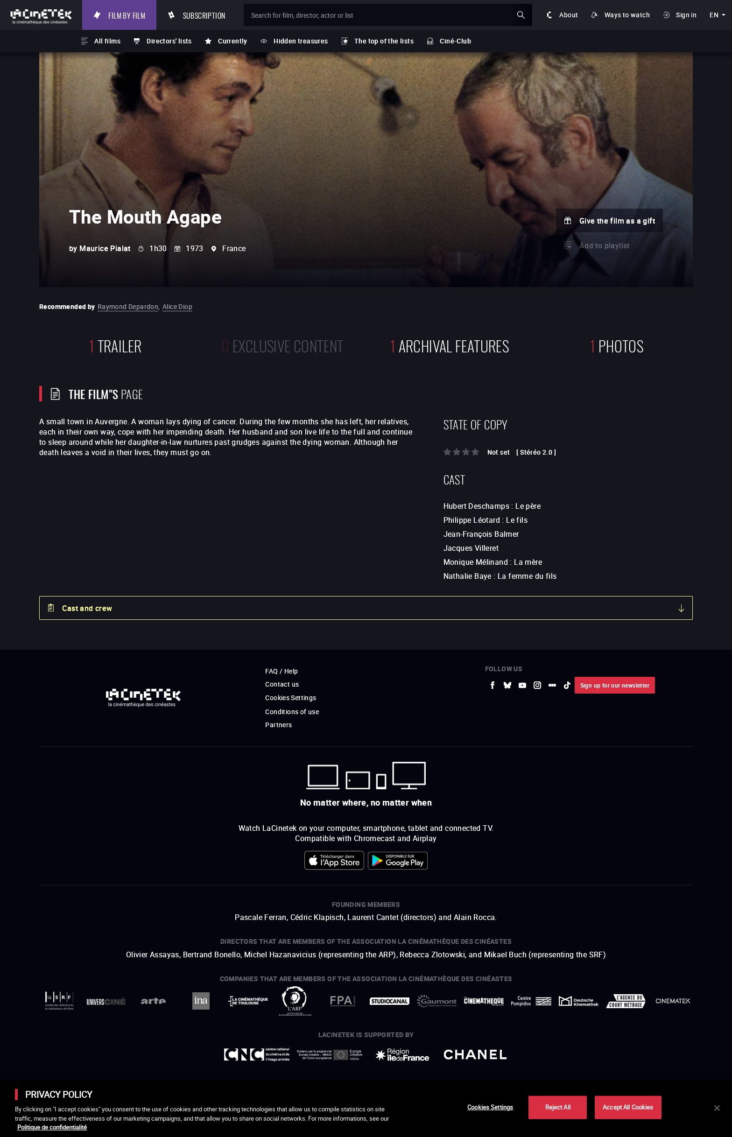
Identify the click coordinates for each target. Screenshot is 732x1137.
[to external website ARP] (295, 1001)
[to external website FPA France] (342, 1001)
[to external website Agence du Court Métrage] (626, 1001)
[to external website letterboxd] (552, 685)
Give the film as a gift (617, 221)
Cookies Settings (290, 697)
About (568, 14)
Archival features (449, 344)
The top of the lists (384, 40)
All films (107, 40)
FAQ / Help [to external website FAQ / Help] (281, 671)
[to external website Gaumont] (437, 1001)
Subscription (204, 15)
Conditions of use (292, 711)
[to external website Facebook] (492, 685)
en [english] (714, 14)
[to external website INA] (200, 1001)
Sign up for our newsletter (614, 685)
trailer (115, 344)
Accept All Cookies (628, 1107)
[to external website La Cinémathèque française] (484, 1001)
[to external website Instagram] (537, 685)
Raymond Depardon (128, 306)
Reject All (557, 1107)
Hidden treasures (301, 40)
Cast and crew (87, 608)
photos (616, 344)
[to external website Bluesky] (507, 685)
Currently (232, 40)
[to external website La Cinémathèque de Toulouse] (248, 1001)
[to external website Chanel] (475, 1054)
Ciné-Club (455, 40)
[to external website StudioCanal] (389, 1000)
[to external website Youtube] (522, 685)
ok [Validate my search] (521, 15)
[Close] (717, 1108)
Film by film (126, 15)
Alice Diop (177, 306)
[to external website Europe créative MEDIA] (329, 1054)
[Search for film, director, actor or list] (388, 15)
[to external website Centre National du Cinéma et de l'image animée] (256, 1054)
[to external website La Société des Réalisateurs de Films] (59, 1001)
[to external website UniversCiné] (106, 1001)
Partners (278, 724)
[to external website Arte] (153, 1001)
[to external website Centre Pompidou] (531, 1001)
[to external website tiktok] (567, 685)
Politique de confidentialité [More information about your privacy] (52, 1127)
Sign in (686, 14)
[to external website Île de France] (402, 1055)
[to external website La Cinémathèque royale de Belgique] (673, 1001)
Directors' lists (169, 40)
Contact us (282, 684)
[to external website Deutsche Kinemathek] (578, 1001)
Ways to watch (627, 14)
